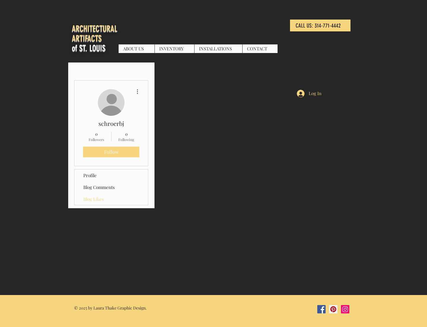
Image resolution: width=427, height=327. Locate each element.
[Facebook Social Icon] (321, 309)
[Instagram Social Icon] (345, 309)
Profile (90, 175)
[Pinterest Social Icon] (333, 309)
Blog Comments (99, 187)
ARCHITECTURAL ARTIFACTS (94, 33)
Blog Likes (93, 199)
